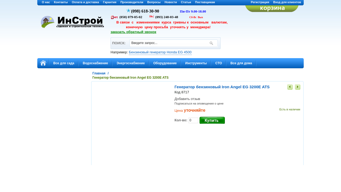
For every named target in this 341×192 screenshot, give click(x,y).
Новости (171, 2)
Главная (98, 73)
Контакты (61, 2)
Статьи (186, 2)
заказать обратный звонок (133, 32)
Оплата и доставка (85, 2)
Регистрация (260, 2)
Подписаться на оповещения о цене (199, 103)
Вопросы (154, 2)
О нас (46, 2)
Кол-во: (180, 120)
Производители (131, 2)
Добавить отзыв (187, 99)
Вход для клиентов (287, 2)
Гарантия (109, 2)
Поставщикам (205, 2)
